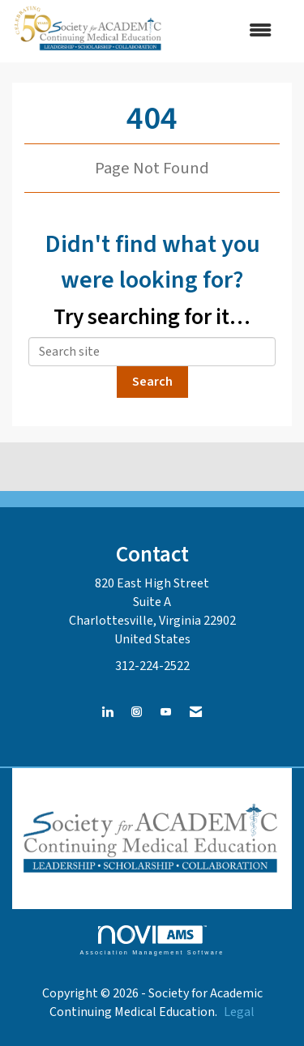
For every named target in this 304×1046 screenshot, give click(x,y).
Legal (239, 1012)
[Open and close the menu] (227, 31)
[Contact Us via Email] (196, 712)
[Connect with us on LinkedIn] (107, 712)
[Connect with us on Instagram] (136, 712)
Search (152, 382)
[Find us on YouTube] (165, 712)
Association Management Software (151, 940)
